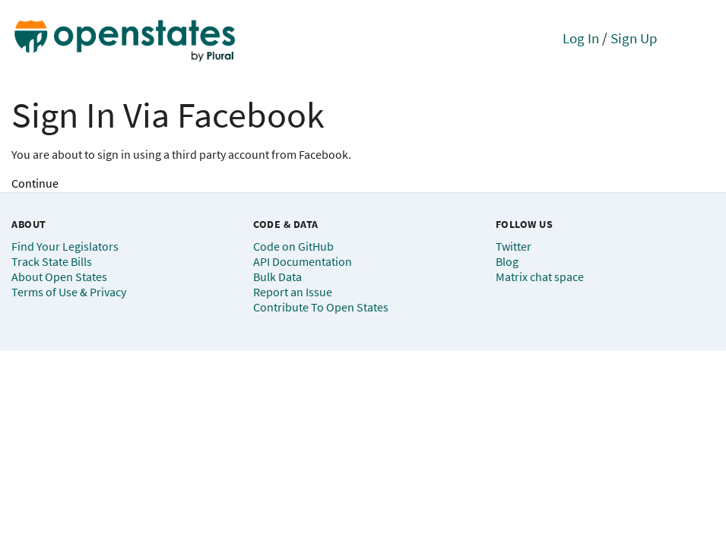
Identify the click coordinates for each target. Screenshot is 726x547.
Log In (581, 38)
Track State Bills (51, 261)
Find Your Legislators (65, 246)
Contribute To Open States (320, 307)
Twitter (513, 246)
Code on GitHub (293, 246)
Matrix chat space (540, 276)
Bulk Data (277, 276)
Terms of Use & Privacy (68, 291)
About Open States (59, 276)
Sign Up (634, 38)
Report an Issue (292, 291)
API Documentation (302, 261)
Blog (507, 261)
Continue (35, 183)
